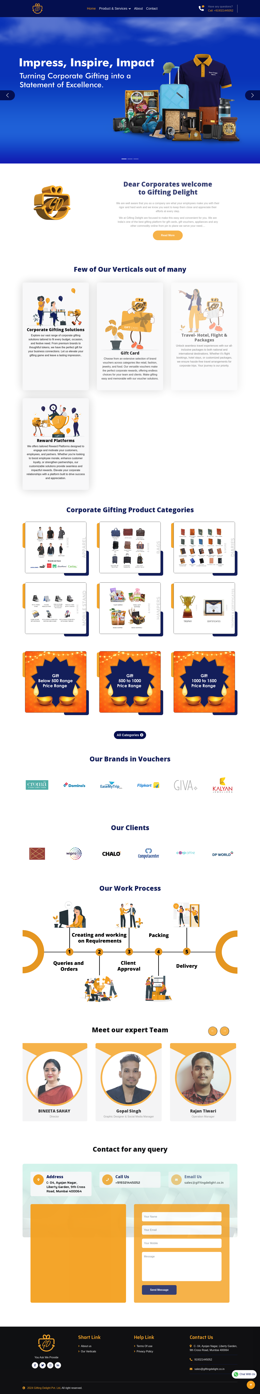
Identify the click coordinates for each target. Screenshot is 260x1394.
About (138, 8)
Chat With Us (244, 1374)
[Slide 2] (130, 159)
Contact (152, 8)
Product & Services (113, 8)
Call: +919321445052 (220, 10)
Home (91, 8)
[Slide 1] (124, 159)
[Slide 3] (135, 159)
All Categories (130, 735)
